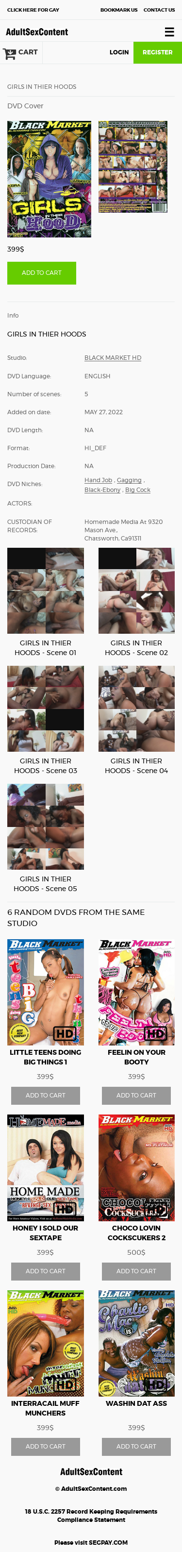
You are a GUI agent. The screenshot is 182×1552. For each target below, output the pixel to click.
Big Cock (137, 490)
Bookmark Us (118, 10)
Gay (33, 10)
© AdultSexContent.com (91, 1489)
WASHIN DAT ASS (136, 1403)
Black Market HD (112, 358)
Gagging (129, 480)
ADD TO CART (42, 273)
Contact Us (159, 10)
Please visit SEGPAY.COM (91, 1543)
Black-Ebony (102, 490)
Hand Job (98, 480)
